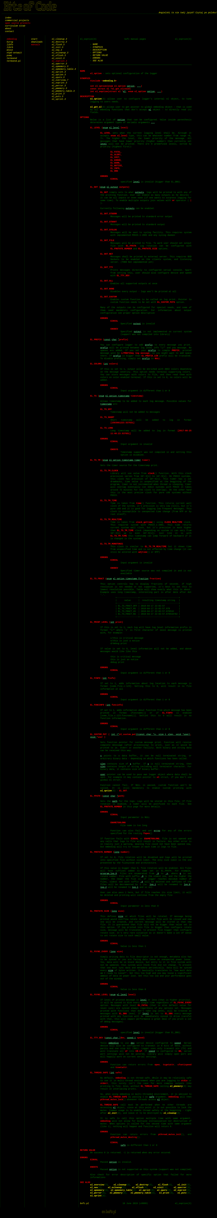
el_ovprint (180, 1192)
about (8, 28)
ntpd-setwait (14, 52)
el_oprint (144, 1192)
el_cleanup (170, 1113)
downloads (37, 41)
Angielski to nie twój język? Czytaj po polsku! (188, 12)
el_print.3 (58, 93)
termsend (12, 58)
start (34, 39)
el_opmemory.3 (60, 66)
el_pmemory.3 (59, 88)
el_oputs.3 (58, 77)
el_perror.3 (59, 85)
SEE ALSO (98, 60)
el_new (94, 1190)
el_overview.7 (60, 80)
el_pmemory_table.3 (63, 91)
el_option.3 (59, 74)
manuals (35, 44)
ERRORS (96, 58)
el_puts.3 (57, 96)
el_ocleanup (115, 1190)
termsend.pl (14, 61)
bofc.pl (84, 1206)
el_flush (163, 1187)
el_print (164, 1195)
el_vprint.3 (59, 99)
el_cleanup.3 (59, 39)
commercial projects (17, 20)
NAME (95, 44)
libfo (10, 44)
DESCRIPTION (100, 49)
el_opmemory (97, 1192)
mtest (10, 50)
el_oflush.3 (59, 55)
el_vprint (96, 1198)
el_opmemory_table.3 (64, 69)
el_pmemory (181, 1086)
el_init (112, 1113)
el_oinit (158, 1190)
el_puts (182, 1195)
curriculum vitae (15, 25)
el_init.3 (57, 47)
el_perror (96, 1195)
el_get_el (96, 106)
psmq (9, 55)
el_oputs (162, 1192)
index (8, 17)
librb (10, 47)
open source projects (17, 23)
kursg (10, 41)
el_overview (97, 1187)
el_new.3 (57, 50)
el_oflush (137, 1190)
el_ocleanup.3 (60, 52)
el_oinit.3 (58, 58)
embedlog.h (109, 80)
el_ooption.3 (59, 61)
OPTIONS (97, 52)
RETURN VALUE (100, 55)
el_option (96, 98)
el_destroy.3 (59, 41)
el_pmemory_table (141, 1195)
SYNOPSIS (98, 47)
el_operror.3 (59, 63)
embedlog (12, 39)
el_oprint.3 (59, 71)
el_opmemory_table (121, 1192)
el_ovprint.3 (59, 82)
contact (9, 31)
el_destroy (142, 1187)
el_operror (180, 1190)
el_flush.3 (58, 44)
